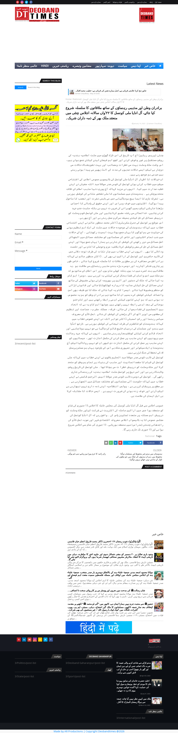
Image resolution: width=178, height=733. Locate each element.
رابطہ (151, 2)
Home (68, 99)
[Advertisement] (89, 43)
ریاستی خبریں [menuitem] (60, 66)
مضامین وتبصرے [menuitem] (82, 66)
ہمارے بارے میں (142, 2)
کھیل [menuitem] (158, 72)
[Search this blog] (44, 87)
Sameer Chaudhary (155, 123)
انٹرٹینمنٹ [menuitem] (146, 72)
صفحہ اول (158, 2)
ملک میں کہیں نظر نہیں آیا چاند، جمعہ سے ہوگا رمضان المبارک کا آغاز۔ (133, 700)
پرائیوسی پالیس (130, 2)
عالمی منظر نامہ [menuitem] (27, 66)
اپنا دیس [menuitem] (136, 66)
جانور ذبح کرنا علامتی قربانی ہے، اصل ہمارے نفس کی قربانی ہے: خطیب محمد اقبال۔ (110, 91)
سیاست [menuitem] (122, 66)
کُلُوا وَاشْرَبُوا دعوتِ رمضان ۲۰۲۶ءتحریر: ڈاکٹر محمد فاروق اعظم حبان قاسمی (104, 541)
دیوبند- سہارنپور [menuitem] (104, 66)
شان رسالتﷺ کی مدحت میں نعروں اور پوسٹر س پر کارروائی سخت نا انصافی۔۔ (106, 590)
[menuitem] (160, 66)
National (77, 99)
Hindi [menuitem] (45, 66)
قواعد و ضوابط (117, 2)
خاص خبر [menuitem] (149, 66)
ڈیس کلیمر (106, 2)
